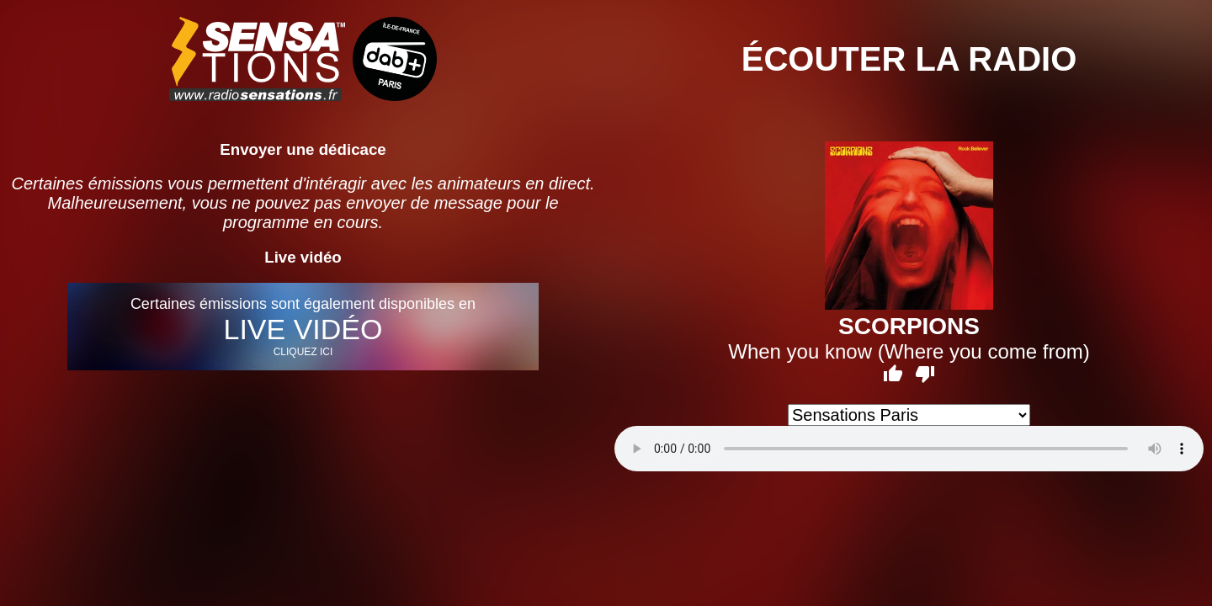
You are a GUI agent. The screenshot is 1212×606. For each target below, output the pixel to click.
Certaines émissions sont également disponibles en (303, 326)
